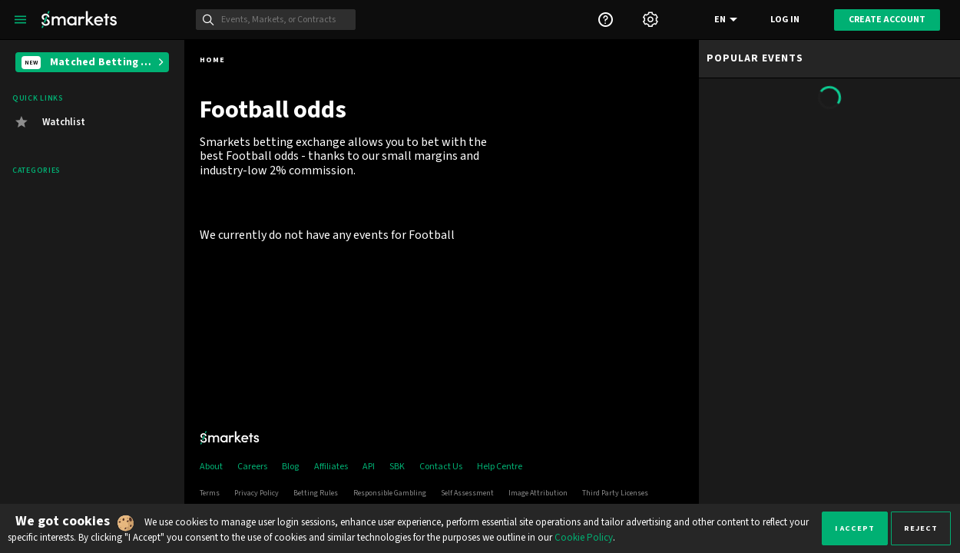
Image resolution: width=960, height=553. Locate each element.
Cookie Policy (583, 538)
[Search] (284, 20)
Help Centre (499, 466)
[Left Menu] (20, 19)
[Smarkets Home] (79, 19)
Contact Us (440, 466)
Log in (784, 19)
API (368, 466)
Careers (252, 466)
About (211, 466)
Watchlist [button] (63, 122)
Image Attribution (538, 493)
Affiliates (331, 466)
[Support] (605, 19)
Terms (210, 493)
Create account (887, 19)
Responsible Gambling (389, 493)
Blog (290, 466)
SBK (397, 466)
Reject (921, 528)
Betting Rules (315, 493)
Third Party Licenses (615, 493)
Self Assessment (467, 493)
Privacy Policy (256, 493)
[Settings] (650, 19)
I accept (855, 528)
